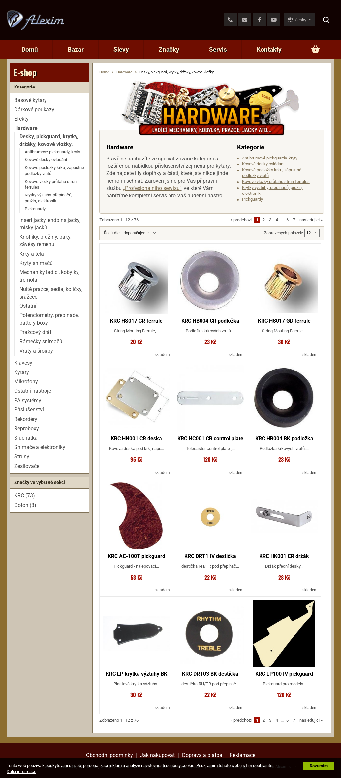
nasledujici (311, 219)
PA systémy (27, 400)
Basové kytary (30, 100)
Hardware (124, 72)
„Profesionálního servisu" (152, 188)
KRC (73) (24, 495)
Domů (29, 49)
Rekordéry (25, 419)
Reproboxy (26, 428)
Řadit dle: (112, 233)
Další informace (21, 771)
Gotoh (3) (25, 505)
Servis (218, 49)
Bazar (76, 49)
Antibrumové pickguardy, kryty (269, 158)
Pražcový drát (35, 332)
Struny (21, 456)
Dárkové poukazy (34, 109)
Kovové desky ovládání (263, 163)
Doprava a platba (202, 755)
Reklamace (242, 755)
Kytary (21, 372)
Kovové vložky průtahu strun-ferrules (276, 181)
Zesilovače (26, 466)
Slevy (121, 49)
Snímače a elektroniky (39, 447)
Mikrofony (26, 381)
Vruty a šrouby (36, 351)
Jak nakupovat (157, 755)
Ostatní (27, 306)
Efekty (21, 119)
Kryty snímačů (36, 263)
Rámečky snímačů (40, 341)
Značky (169, 49)
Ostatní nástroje (32, 391)
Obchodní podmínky (109, 755)
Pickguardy (252, 199)
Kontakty (269, 49)
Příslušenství (29, 410)
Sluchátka (26, 438)
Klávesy (23, 363)
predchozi (241, 219)
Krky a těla (31, 254)
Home (104, 72)
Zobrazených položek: (283, 233)
